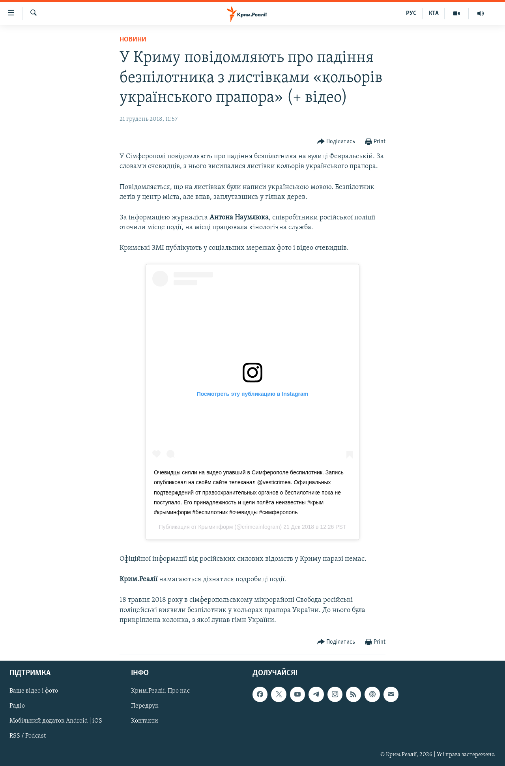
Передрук (145, 706)
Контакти (144, 721)
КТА (433, 13)
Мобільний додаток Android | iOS (55, 721)
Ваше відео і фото (33, 691)
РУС (411, 13)
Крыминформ (215, 527)
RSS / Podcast (27, 736)
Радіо (17, 706)
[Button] (336, 142)
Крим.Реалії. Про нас (160, 691)
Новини (133, 39)
